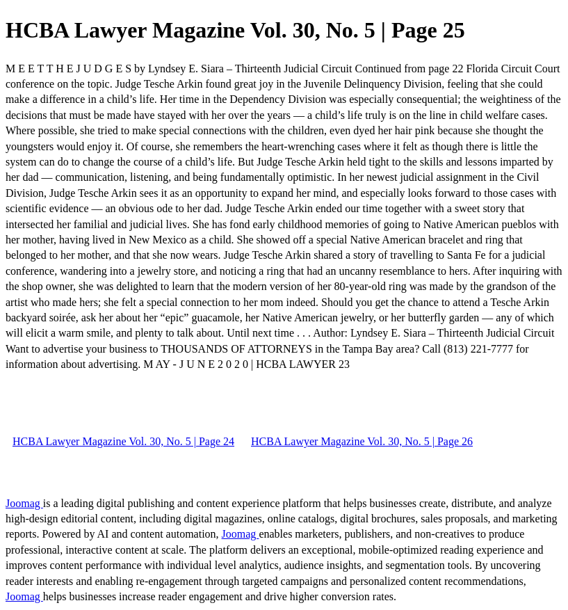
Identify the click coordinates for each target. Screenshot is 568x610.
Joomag (24, 503)
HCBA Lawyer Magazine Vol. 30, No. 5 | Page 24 (123, 441)
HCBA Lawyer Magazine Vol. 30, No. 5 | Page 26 (362, 441)
